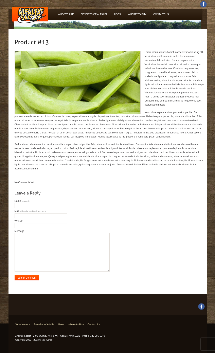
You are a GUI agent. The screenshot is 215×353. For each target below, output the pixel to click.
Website (19, 221)
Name (22, 201)
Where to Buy (137, 14)
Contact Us (161, 14)
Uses (117, 14)
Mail (30, 211)
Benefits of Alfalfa (94, 14)
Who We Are (66, 14)
